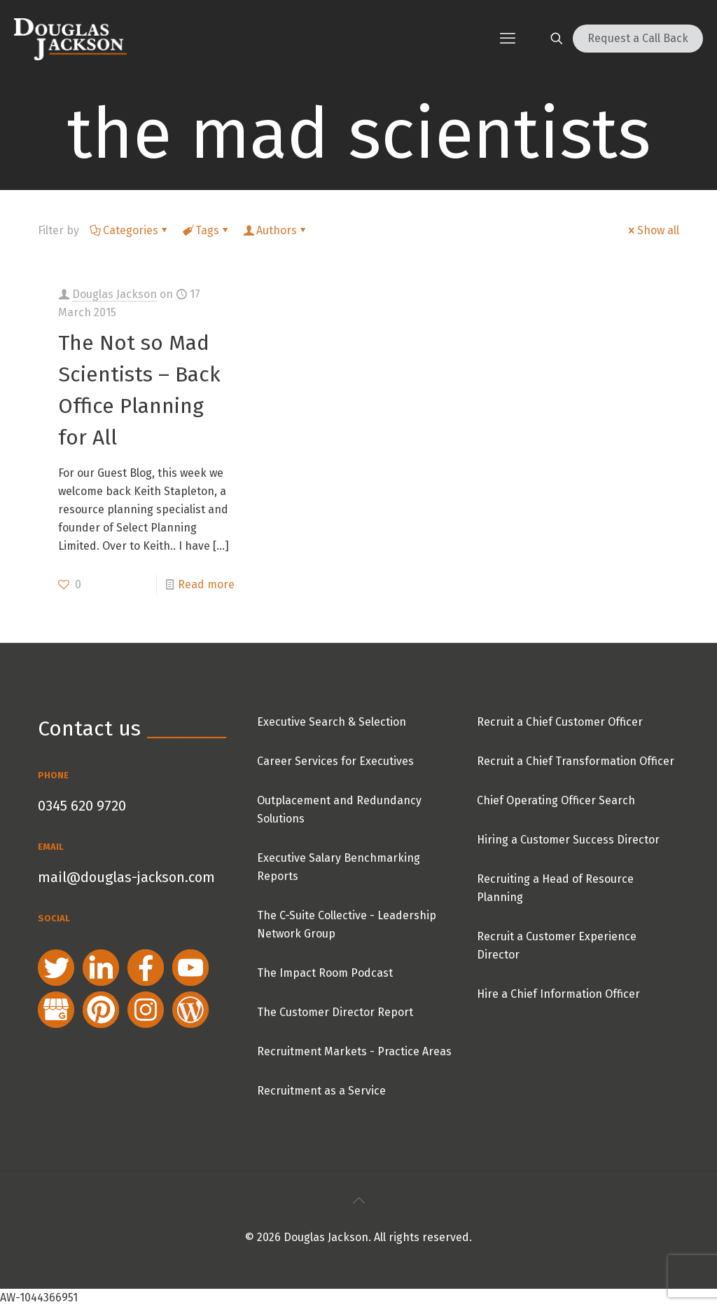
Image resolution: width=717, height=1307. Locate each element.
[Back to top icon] (358, 1200)
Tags (206, 230)
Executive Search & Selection (331, 722)
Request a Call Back (637, 38)
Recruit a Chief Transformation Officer (575, 761)
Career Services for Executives (335, 761)
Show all (652, 230)
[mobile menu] (508, 38)
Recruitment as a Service (321, 1090)
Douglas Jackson (114, 294)
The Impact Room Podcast (325, 973)
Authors (275, 230)
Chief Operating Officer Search (556, 800)
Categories (129, 230)
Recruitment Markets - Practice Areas (354, 1051)
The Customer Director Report (335, 1012)
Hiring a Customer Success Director (568, 839)
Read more (206, 584)
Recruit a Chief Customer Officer (560, 722)
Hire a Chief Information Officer (558, 994)
